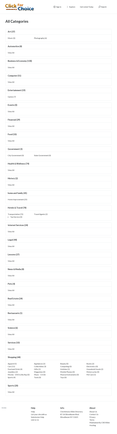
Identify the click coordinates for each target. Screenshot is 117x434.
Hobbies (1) (65, 369)
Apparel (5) (12, 364)
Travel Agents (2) (41, 214)
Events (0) (12, 105)
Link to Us (35, 420)
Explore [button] (70, 6)
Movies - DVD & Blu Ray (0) (18, 375)
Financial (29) (14, 119)
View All (11, 53)
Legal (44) (12, 240)
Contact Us (93, 414)
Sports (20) (13, 385)
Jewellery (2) (13, 372)
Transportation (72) (15, 214)
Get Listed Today (86, 7)
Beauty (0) (64, 364)
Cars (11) (11, 366)
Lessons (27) (13, 254)
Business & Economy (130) (20, 61)
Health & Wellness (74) (18, 163)
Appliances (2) (39, 364)
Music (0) (11, 38)
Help (33, 411)
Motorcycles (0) (92, 372)
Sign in (57, 6)
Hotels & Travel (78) (17, 207)
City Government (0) (16, 155)
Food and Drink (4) (15, 369)
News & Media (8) (16, 269)
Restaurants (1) (15, 313)
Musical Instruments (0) (69, 375)
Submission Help (37, 417)
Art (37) (11, 31)
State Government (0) (42, 155)
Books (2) (90, 364)
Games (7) (12, 97)
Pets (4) (11, 284)
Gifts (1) (37, 369)
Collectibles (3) (40, 366)
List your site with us (39, 414)
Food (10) (12, 134)
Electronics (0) (92, 366)
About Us (93, 411)
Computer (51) (14, 75)
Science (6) (13, 328)
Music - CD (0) (39, 375)
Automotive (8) (15, 46)
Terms (91, 420)
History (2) (13, 178)
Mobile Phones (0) (67, 372)
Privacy (92, 417)
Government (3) (15, 149)
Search (102, 6)
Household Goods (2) (94, 369)
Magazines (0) (39, 372)
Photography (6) (40, 38)
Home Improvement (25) (17, 199)
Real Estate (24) (15, 298)
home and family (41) (17, 193)
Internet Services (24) (18, 225)
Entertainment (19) (16, 90)
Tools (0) (37, 377)
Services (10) (14, 342)
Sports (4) (11, 377)
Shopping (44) (14, 357)
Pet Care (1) (91, 375)
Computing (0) (66, 366)
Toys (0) (63, 377)
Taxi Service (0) (16, 217)
